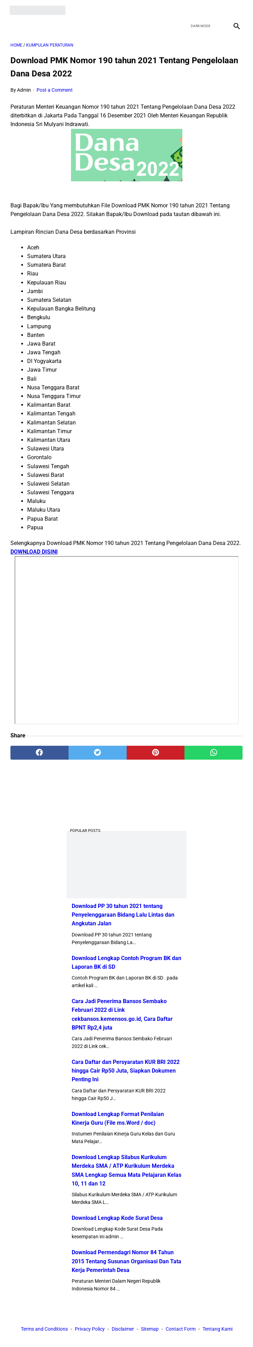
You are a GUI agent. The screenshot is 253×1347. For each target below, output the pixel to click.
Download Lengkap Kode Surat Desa (117, 1217)
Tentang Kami (217, 1329)
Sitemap (150, 1329)
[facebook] (186, 8)
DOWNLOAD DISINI (34, 550)
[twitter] (202, 8)
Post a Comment (55, 88)
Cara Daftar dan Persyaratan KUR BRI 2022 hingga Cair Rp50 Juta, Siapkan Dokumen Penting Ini (126, 1070)
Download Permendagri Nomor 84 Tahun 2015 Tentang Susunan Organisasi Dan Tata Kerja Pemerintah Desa (126, 1261)
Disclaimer (123, 1329)
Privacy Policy (90, 1329)
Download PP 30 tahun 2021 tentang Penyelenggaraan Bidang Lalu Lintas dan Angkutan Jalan (123, 914)
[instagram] (235, 8)
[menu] (14, 23)
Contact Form (181, 1329)
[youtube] (218, 8)
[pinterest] (156, 751)
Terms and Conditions (44, 1329)
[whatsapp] (213, 751)
